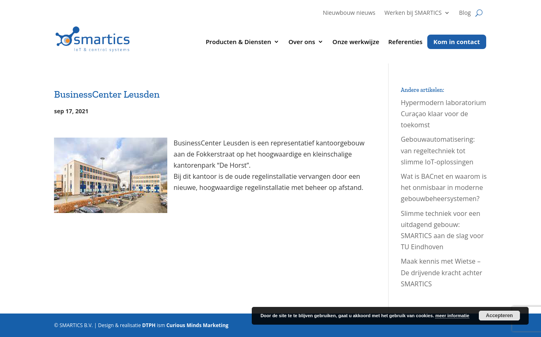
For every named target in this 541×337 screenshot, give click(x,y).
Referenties (405, 42)
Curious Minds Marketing (197, 325)
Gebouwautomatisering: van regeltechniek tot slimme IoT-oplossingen (438, 150)
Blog (465, 13)
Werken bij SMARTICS (413, 13)
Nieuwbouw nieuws (349, 13)
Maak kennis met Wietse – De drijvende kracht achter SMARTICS (441, 272)
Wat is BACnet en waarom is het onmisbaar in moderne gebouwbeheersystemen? (444, 187)
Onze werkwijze (356, 42)
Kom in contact (456, 41)
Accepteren (499, 315)
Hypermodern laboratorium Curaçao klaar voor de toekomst (443, 113)
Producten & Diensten (238, 42)
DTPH (149, 325)
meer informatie (452, 315)
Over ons (301, 42)
